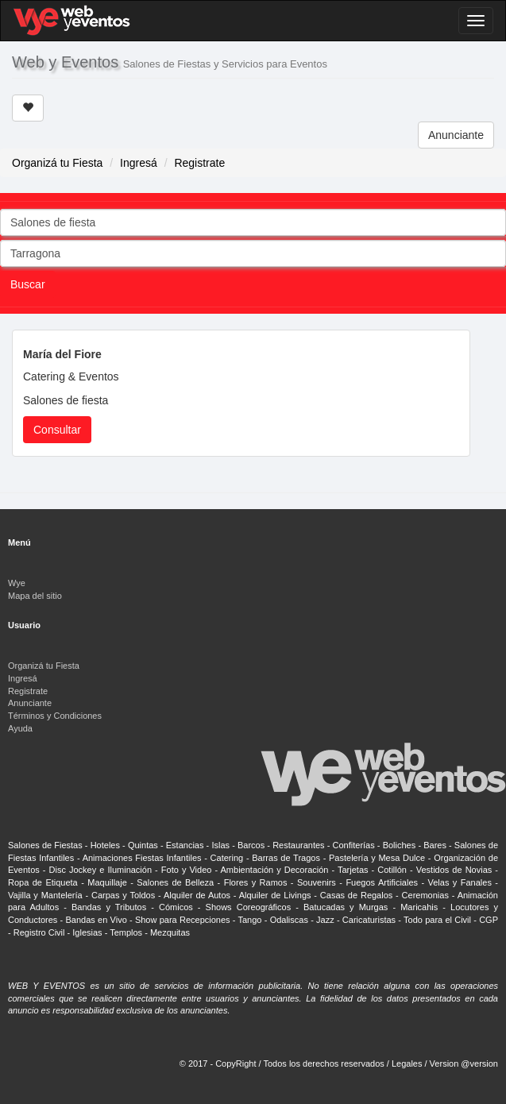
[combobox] (253, 222)
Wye (16, 583)
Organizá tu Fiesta (57, 162)
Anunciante (456, 135)
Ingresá (138, 162)
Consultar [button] (57, 429)
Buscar (27, 284)
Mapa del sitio (35, 595)
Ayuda (20, 728)
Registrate (199, 162)
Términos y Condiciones (55, 715)
